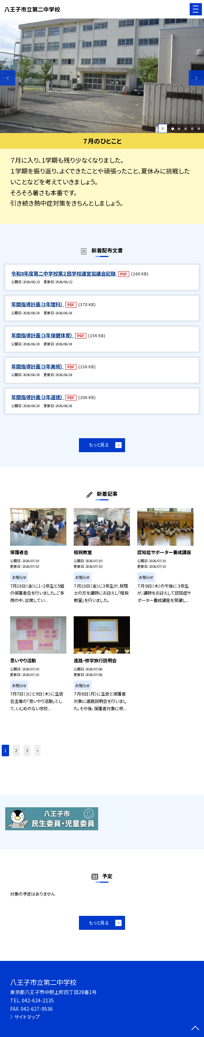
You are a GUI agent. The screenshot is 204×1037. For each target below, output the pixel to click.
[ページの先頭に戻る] (195, 1028)
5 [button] (198, 128)
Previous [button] (7, 78)
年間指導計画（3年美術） (37, 366)
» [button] (38, 750)
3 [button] (185, 128)
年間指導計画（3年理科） (37, 304)
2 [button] (179, 128)
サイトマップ (27, 1016)
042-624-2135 (38, 1000)
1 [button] (172, 128)
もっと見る (99, 444)
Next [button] (196, 78)
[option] (102, 76)
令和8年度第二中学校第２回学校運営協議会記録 (64, 273)
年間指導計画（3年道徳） (37, 397)
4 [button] (192, 128)
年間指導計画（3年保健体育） (42, 335)
